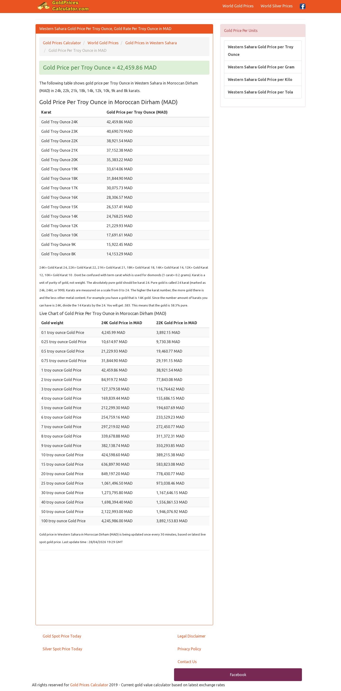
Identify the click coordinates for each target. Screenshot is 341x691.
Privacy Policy (189, 649)
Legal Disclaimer (192, 636)
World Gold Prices (238, 6)
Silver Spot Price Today (62, 649)
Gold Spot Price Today (62, 636)
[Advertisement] (124, 588)
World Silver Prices (277, 6)
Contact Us (187, 662)
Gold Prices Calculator (89, 685)
